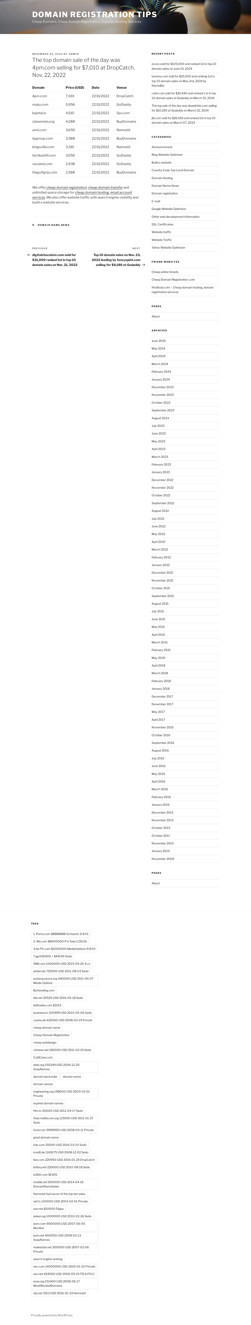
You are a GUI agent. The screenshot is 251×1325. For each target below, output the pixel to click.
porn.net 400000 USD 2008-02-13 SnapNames (57, 1237)
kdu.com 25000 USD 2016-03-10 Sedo (59, 1145)
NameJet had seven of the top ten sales (59, 1194)
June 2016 (158, 766)
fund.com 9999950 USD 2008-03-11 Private (63, 1130)
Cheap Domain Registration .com (173, 279)
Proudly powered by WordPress (52, 1315)
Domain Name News (54, 225)
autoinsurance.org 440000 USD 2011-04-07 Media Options (63, 981)
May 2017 (158, 711)
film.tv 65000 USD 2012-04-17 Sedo (58, 1110)
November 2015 (163, 820)
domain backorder (45, 1076)
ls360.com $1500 (45, 1174)
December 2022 (162, 480)
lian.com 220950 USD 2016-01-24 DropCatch (64, 1159)
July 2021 (158, 611)
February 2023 (161, 464)
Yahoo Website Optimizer (168, 247)
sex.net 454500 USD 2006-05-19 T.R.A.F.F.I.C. (64, 1274)
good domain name (46, 1137)
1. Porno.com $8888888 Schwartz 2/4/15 (60, 934)
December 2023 (163, 387)
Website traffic (161, 232)
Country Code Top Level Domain (173, 170)
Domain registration (165, 193)
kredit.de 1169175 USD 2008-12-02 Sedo (60, 1152)
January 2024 (161, 379)
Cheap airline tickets (165, 272)
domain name (72, 1076)
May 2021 (158, 626)
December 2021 (162, 572)
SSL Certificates (162, 224)
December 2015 (162, 812)
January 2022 (161, 565)
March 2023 (160, 456)
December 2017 (162, 696)
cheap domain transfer (105, 187)
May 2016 (158, 774)
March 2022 (160, 549)
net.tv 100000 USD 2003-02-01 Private (60, 1201)
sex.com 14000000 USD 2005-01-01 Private (64, 1266)
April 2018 (158, 665)
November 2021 (162, 580)
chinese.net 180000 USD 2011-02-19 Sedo (62, 1050)
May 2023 (158, 441)
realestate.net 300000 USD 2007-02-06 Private (61, 1249)
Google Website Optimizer (169, 209)
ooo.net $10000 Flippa (48, 1208)
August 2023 (160, 418)
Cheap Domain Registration (51, 1035)
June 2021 (158, 619)
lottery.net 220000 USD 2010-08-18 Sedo (61, 1167)
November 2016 (163, 727)
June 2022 (158, 526)
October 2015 (161, 827)
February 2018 (161, 681)
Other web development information (176, 216)
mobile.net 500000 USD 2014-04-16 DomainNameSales (58, 1184)
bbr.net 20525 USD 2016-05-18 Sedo (58, 997)
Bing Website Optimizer (167, 154)
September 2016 (163, 742)
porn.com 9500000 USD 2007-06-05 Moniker (59, 1226)
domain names (43, 1084)
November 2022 (163, 487)
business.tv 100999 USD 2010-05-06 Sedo (62, 1012)
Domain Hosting (162, 178)
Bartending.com (44, 990)
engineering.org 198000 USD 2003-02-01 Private (61, 1094)
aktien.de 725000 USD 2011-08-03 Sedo (61, 971)
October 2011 (161, 835)
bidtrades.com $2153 (47, 1005)
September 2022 (163, 503)
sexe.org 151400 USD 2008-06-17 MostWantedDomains (56, 1283)
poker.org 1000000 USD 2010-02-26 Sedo (62, 1216)
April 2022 (158, 541)
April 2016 (158, 781)
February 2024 (161, 371)
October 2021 (161, 588)
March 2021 (160, 642)
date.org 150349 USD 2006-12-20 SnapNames (56, 1067)
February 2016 (161, 797)
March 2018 (160, 673)
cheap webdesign (44, 1042)
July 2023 (158, 425)
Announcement (162, 147)
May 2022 (158, 534)
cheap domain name (46, 1027)
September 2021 (163, 596)
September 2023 (163, 410)
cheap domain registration (66, 187)
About (156, 316)
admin (74, 54)
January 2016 (161, 804)
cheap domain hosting (92, 192)
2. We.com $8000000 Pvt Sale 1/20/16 (60, 941)
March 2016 (160, 789)
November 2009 (163, 859)
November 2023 (163, 394)
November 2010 (163, 843)
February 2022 (161, 557)
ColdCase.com (43, 1057)
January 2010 (161, 851)
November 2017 (162, 704)
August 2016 (160, 750)
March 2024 (160, 364)
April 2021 (158, 634)
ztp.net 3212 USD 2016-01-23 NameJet (59, 1293)
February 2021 (161, 650)
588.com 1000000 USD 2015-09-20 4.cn (61, 963)
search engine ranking (47, 1259)
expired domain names (48, 1103)
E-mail (156, 201)
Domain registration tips (94, 14)
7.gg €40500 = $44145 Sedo (52, 956)
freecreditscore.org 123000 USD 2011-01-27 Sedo (63, 1120)
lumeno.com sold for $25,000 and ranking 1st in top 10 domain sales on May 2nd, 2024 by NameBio (183, 80)
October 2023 (161, 402)
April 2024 (158, 356)
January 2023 (161, 472)
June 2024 (159, 340)
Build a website (161, 162)
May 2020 (158, 658)
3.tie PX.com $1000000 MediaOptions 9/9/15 (64, 948)
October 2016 (161, 735)
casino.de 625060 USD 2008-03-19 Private (62, 1020)
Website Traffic (162, 240)
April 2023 (158, 449)
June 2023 (159, 433)
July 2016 (158, 758)
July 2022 (158, 518)
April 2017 (158, 719)
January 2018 (161, 688)
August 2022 (160, 510)
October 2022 (161, 495)
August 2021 (160, 603)
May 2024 (158, 348)
